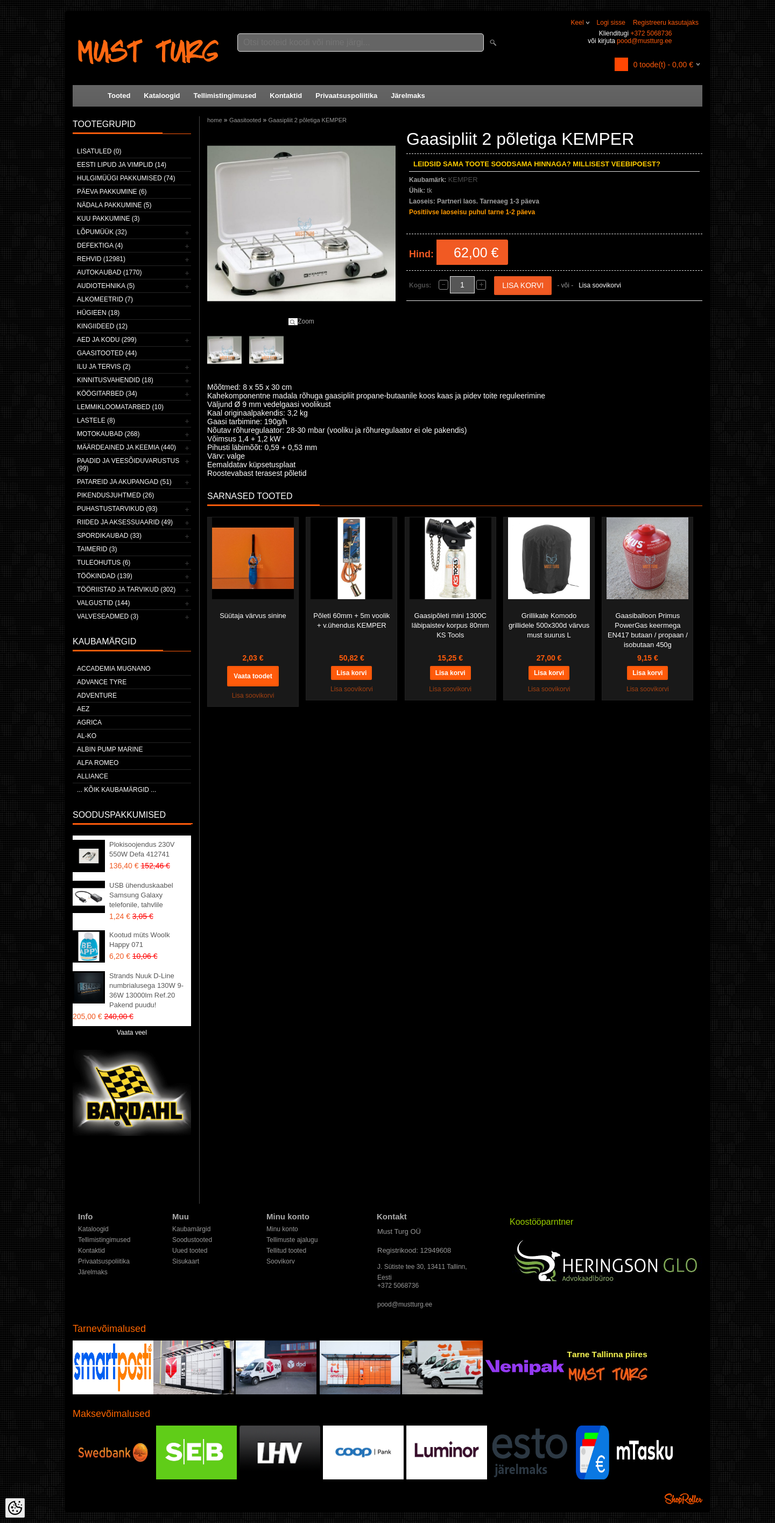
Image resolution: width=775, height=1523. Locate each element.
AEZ (83, 709)
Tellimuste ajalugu (292, 1240)
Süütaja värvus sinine (253, 616)
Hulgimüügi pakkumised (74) (126, 178)
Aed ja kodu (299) (107, 339)
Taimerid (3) (97, 549)
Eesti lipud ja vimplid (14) (121, 165)
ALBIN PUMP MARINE (110, 749)
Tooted (119, 96)
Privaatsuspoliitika (346, 96)
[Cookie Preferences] (15, 1508)
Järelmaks (408, 96)
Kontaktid (286, 96)
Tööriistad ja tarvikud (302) (126, 589)
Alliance (92, 776)
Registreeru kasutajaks (666, 22)
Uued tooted (189, 1250)
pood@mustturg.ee (644, 41)
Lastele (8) (96, 420)
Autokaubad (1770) (109, 272)
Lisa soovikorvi (600, 285)
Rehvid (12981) (101, 259)
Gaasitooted (245, 120)
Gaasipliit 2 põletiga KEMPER (308, 120)
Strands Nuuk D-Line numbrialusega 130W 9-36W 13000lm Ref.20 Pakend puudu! (146, 990)
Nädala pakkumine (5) (114, 205)
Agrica (89, 722)
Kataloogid (162, 96)
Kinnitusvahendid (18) (115, 380)
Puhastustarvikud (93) (117, 509)
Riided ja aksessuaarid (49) (125, 522)
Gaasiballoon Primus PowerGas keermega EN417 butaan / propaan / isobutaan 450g (648, 630)
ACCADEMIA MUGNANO (114, 668)
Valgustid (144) (103, 603)
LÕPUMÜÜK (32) (102, 232)
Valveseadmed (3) (107, 616)
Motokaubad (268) (108, 434)
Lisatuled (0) (99, 151)
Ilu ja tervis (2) (104, 366)
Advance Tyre (101, 682)
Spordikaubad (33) (109, 535)
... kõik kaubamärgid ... (116, 790)
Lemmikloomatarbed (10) (120, 407)
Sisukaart (185, 1261)
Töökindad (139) (104, 576)
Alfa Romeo (97, 763)
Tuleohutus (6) (103, 562)
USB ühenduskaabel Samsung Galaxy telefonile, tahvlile (141, 895)
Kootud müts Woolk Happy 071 (139, 940)
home (214, 120)
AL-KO (86, 736)
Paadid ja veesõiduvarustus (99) (128, 464)
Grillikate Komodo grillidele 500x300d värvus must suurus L (549, 625)
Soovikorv (280, 1261)
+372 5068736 (651, 33)
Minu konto (282, 1229)
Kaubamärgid (191, 1229)
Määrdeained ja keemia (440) (126, 447)
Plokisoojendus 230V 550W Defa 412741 (141, 849)
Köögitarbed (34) (107, 393)
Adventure (97, 695)
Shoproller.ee (683, 1498)
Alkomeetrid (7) (105, 299)
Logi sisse (611, 22)
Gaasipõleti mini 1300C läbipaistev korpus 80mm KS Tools (450, 625)
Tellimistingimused (225, 96)
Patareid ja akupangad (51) (124, 482)
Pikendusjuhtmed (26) (115, 495)
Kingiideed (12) (102, 326)
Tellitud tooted (286, 1250)
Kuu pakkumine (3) (108, 218)
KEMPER (463, 180)
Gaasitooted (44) (107, 353)
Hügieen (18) (98, 313)
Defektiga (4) (100, 245)
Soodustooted (192, 1240)
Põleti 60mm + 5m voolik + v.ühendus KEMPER (351, 620)
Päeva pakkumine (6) (112, 191)
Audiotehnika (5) (106, 286)
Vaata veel (132, 1032)
